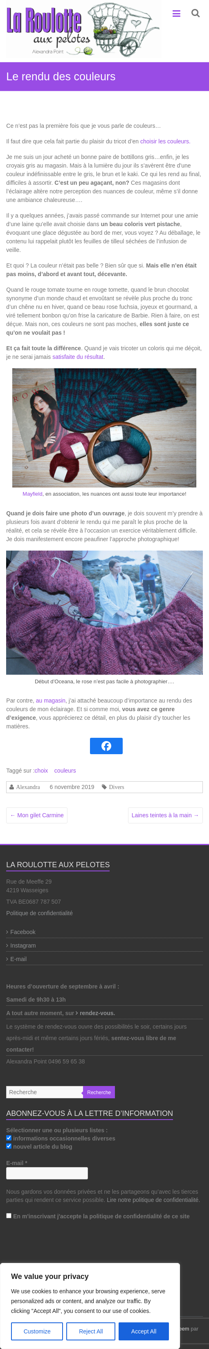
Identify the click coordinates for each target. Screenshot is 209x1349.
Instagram (23, 945)
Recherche (99, 1092)
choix (41, 770)
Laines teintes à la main (165, 815)
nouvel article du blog (39, 1146)
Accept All (143, 1331)
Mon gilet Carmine (37, 815)
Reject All (91, 1331)
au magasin (50, 700)
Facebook (22, 932)
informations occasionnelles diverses (60, 1138)
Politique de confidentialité (39, 913)
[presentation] (39, 1258)
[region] (90, 1306)
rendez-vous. (98, 1013)
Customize (37, 1331)
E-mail (18, 959)
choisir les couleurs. (165, 141)
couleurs (65, 770)
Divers (116, 787)
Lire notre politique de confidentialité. (153, 1200)
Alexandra (28, 787)
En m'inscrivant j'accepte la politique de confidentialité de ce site (97, 1216)
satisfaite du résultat (77, 357)
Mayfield (32, 494)
